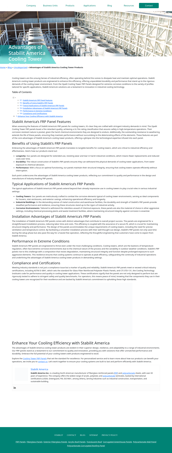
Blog (109, 5)
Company (31, 5)
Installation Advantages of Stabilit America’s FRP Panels (45, 108)
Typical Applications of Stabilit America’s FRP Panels (43, 105)
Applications (90, 5)
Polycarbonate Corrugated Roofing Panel (86, 445)
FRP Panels (21, 441)
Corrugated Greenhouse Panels (117, 441)
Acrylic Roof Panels (77, 441)
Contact (149, 5)
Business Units (50, 5)
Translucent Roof (94, 441)
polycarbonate (128, 373)
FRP (115, 373)
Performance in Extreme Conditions (37, 111)
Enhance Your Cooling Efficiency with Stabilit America (40, 116)
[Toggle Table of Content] (14, 97)
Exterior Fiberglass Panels (55, 441)
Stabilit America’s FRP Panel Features (37, 100)
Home (3, 67)
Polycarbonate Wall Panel (144, 441)
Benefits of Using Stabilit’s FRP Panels (38, 103)
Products (70, 5)
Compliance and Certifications (35, 113)
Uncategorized (20, 67)
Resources (129, 5)
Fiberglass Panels (35, 441)
